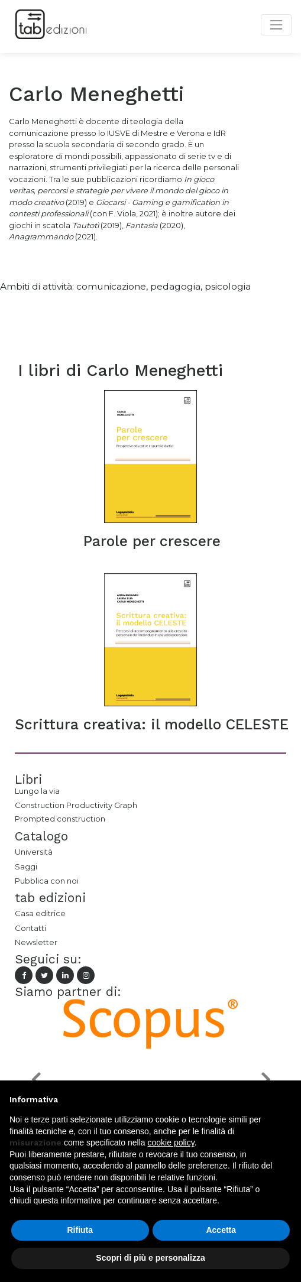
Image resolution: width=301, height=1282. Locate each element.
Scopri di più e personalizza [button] (150, 1257)
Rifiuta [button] (80, 1230)
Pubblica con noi (47, 880)
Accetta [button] (221, 1230)
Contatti (30, 928)
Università (34, 851)
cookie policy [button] (171, 1142)
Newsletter (36, 942)
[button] (35, 1079)
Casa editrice (40, 913)
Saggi (26, 866)
